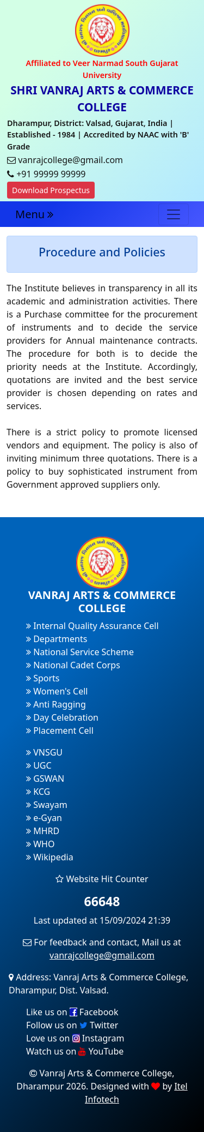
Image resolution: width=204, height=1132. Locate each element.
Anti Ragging (56, 704)
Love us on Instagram (75, 1038)
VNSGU (44, 752)
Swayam (46, 805)
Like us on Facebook (72, 1012)
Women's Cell (57, 691)
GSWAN (45, 778)
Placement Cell (60, 730)
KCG (38, 792)
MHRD (42, 831)
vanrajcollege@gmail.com (102, 955)
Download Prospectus (51, 190)
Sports (43, 678)
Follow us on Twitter (72, 1025)
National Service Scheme (80, 652)
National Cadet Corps (73, 665)
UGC (39, 765)
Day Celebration (62, 717)
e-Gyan (44, 818)
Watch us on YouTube (74, 1051)
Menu (34, 214)
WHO (40, 844)
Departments (56, 639)
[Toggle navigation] (173, 214)
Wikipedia (49, 857)
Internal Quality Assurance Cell (92, 626)
